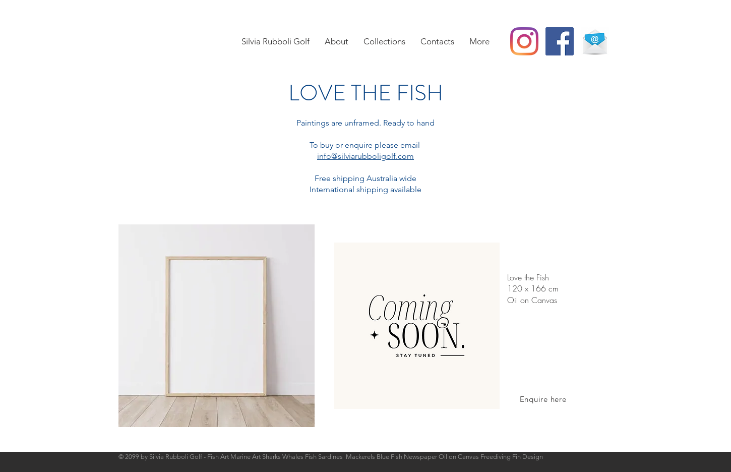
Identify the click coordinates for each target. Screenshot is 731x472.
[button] (384, 42)
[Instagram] (524, 41)
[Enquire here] (543, 399)
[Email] (595, 41)
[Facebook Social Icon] (559, 41)
